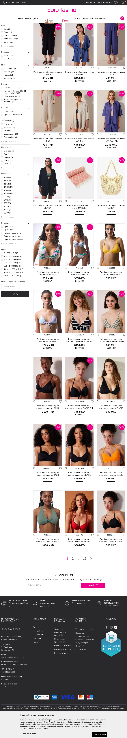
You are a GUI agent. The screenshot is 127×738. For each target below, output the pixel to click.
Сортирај (108, 28)
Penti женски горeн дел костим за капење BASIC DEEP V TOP (111, 430)
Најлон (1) (8, 179)
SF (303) (7, 80)
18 (84, 580)
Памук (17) (8, 182)
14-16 (8, 215)
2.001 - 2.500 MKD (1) (13, 297)
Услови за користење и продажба (60, 654)
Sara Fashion (6, 23)
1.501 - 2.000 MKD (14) (13, 294)
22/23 (7, 218)
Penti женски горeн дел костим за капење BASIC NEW (79, 496)
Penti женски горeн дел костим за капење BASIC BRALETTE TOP (47, 430)
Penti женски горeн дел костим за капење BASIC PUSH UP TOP (79, 563)
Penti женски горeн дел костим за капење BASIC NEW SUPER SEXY (111, 496)
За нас (36, 649)
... (78, 580)
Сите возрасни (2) (12, 118)
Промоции (8, 251)
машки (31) (9, 96)
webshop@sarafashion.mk (12, 679)
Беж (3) (7, 51)
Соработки (38, 656)
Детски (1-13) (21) (12, 109)
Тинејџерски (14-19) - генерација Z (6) (13, 122)
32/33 (7, 234)
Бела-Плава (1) (11, 57)
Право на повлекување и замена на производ (84, 657)
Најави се (93, 607)
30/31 (7, 231)
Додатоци (8, 35)
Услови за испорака (84, 651)
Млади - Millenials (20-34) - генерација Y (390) (16, 114)
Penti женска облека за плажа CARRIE (47, 94)
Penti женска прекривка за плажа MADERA (79, 228)
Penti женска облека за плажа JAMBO (79, 94)
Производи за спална (13, 258)
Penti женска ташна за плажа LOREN (111, 228)
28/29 (7, 228)
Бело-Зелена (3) (11, 60)
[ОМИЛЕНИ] (116, 3)
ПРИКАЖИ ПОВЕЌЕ (28, 733)
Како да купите (61, 674)
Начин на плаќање (62, 667)
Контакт (36, 664)
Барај (15, 315)
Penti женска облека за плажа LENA (111, 94)
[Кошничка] (123, 2)
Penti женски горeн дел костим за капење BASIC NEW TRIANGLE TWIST (47, 563)
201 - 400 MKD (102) (13, 278)
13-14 (8, 212)
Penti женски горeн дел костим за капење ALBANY (79, 361)
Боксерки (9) (9, 149)
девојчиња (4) (10, 90)
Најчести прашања (62, 671)
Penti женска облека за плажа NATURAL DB (111, 161)
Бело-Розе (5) (10, 63)
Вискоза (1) (9, 172)
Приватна (8, 248)
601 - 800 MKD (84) (12, 284)
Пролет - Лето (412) (13, 136)
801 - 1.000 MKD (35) (13, 287)
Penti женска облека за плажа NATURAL (79, 161)
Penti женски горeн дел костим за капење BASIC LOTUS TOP (47, 496)
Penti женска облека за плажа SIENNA (47, 228)
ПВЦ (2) (7, 185)
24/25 (7, 222)
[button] (122, 18)
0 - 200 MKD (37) (11, 275)
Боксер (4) (8, 146)
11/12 (7, 205)
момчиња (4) (9, 100)
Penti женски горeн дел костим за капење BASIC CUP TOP (79, 430)
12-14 (8, 209)
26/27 (7, 225)
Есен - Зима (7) (10, 133)
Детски (6, 42)
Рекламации (80, 671)
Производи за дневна (13, 261)
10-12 (8, 199)
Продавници (38, 652)
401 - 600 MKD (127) (13, 281)
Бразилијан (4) (10, 159)
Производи (17, 23)
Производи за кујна (12, 254)
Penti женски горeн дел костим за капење (47, 295)
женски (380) (9, 93)
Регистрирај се (104, 2)
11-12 (8, 202)
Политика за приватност (59, 662)
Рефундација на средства (82, 665)
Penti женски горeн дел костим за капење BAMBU (111, 361)
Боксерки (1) (9, 152)
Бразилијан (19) (11, 155)
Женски (7, 38)
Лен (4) (7, 176)
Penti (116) (8, 77)
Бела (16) (8, 54)
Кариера (37, 660)
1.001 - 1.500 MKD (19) (13, 291)
